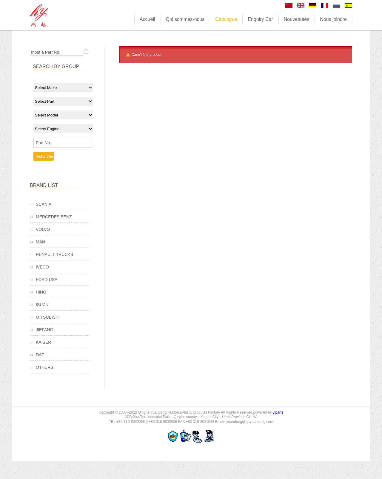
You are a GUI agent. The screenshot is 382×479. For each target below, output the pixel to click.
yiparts (278, 412)
